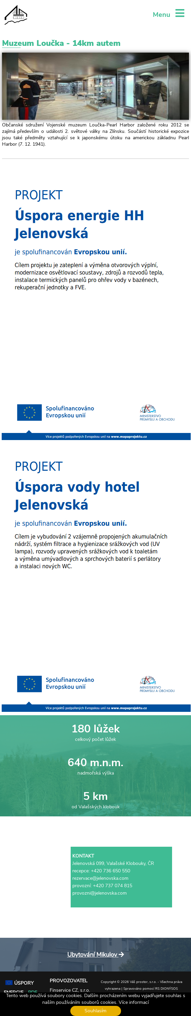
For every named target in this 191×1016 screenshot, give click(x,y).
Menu (168, 14)
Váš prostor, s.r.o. (143, 982)
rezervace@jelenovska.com (100, 878)
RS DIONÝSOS (166, 988)
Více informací (134, 1002)
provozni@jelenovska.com (99, 893)
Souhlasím (95, 1011)
